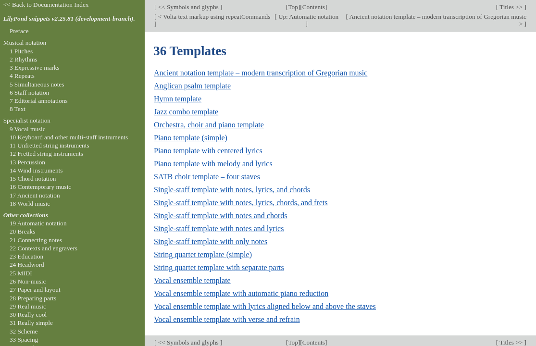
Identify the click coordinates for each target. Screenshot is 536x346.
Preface (19, 31)
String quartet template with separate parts (219, 267)
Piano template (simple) (190, 138)
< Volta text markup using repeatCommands (213, 16)
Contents (313, 7)
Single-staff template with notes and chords (220, 215)
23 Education (26, 256)
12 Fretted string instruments (46, 153)
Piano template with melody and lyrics (213, 164)
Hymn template (177, 99)
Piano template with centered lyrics (208, 151)
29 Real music (28, 306)
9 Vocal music (28, 129)
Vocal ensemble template (192, 280)
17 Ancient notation (35, 195)
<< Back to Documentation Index (46, 4)
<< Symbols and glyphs (188, 7)
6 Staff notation (29, 92)
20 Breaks (22, 231)
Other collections (25, 215)
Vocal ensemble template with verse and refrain (227, 319)
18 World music (30, 203)
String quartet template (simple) (203, 254)
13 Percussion (27, 162)
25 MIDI (21, 273)
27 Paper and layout (35, 289)
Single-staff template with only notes (210, 241)
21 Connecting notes (36, 240)
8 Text (17, 108)
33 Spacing (24, 339)
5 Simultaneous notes (37, 84)
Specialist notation (26, 120)
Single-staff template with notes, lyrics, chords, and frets (240, 202)
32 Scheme (24, 331)
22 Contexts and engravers (43, 248)
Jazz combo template (186, 112)
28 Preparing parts (33, 298)
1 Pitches (21, 51)
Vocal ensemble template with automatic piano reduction (241, 293)
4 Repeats (22, 75)
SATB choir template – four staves (207, 177)
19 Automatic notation (38, 223)
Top (293, 7)
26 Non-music (28, 281)
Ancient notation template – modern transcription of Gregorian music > (437, 20)
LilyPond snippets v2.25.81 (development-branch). (69, 18)
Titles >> (511, 7)
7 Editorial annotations (39, 100)
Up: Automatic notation (308, 16)
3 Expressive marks (35, 67)
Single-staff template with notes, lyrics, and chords (232, 189)
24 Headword (27, 264)
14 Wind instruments (36, 170)
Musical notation (25, 42)
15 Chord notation (33, 178)
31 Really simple (31, 322)
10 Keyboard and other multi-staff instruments (69, 137)
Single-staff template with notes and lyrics (219, 228)
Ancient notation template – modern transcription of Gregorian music (260, 73)
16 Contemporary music (40, 186)
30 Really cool (28, 314)
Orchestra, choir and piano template (209, 125)
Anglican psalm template (192, 86)
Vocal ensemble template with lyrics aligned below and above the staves (265, 306)
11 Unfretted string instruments (49, 145)
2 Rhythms (23, 59)
